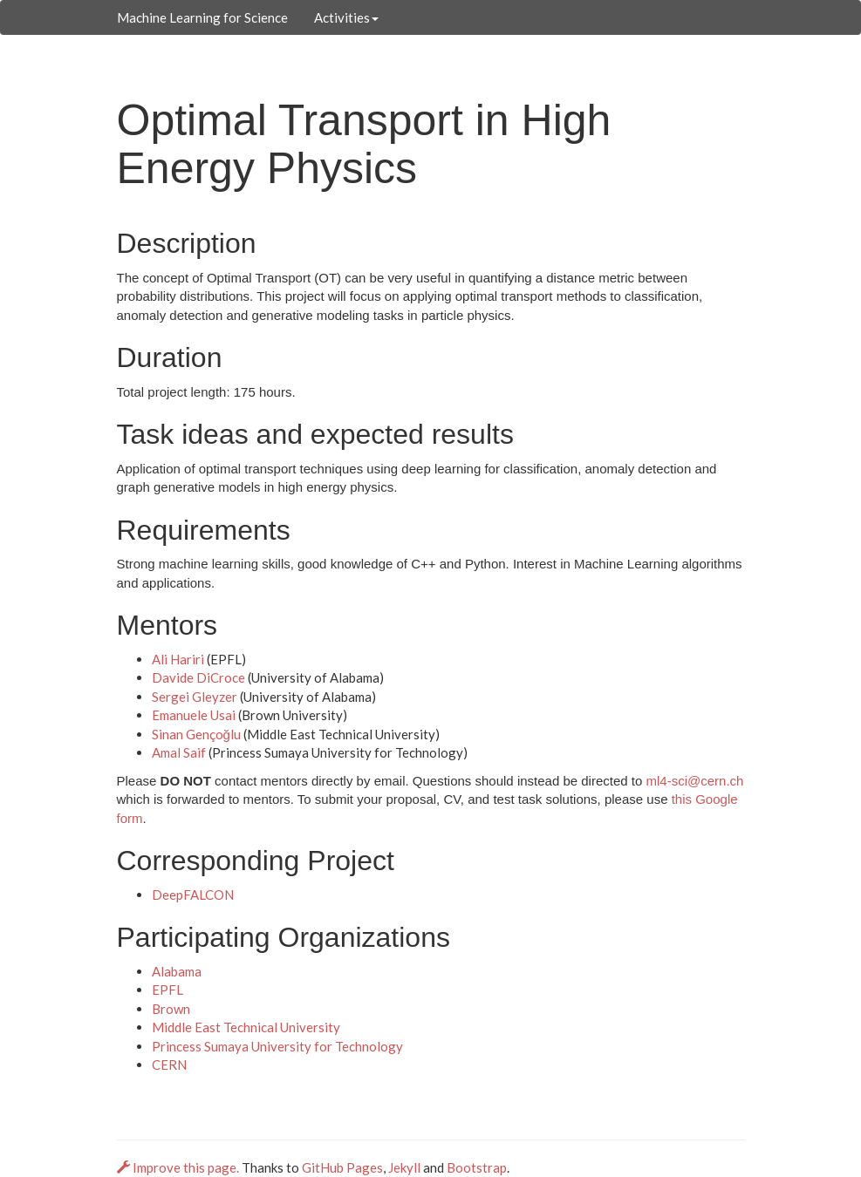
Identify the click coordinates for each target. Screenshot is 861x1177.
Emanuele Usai (194, 715)
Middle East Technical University (246, 1027)
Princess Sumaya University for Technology (277, 1046)
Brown (171, 1009)
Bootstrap (477, 1167)
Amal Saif (179, 752)
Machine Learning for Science (202, 17)
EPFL (167, 989)
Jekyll (404, 1167)
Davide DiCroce (198, 677)
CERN (169, 1064)
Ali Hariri (178, 659)
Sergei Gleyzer (194, 696)
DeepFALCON (193, 894)
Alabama (177, 971)
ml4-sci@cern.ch (694, 780)
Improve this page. (179, 1167)
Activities (346, 17)
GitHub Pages (342, 1167)
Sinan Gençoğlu (196, 734)
